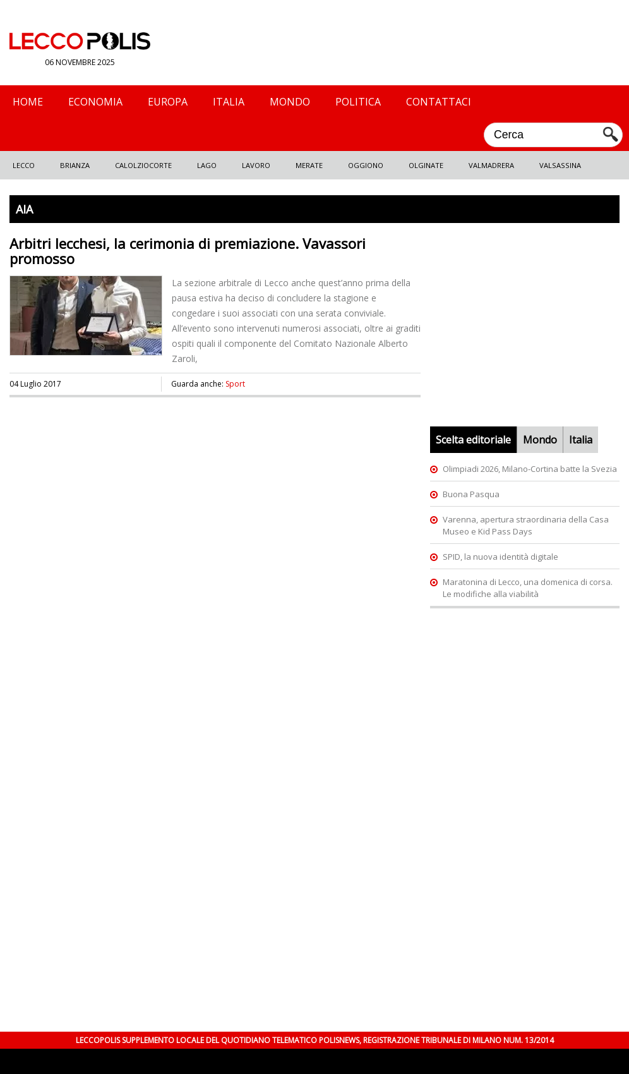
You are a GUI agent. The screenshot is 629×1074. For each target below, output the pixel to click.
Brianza (75, 165)
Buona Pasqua (471, 494)
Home (28, 102)
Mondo (290, 102)
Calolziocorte (143, 165)
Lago (207, 165)
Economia (95, 102)
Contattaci (438, 102)
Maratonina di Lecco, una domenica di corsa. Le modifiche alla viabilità (528, 588)
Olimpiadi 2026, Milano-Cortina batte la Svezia (530, 468)
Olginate (426, 165)
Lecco (24, 165)
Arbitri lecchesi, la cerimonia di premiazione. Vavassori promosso (187, 251)
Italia (228, 102)
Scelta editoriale (473, 440)
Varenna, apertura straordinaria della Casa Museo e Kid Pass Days (526, 525)
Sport (235, 383)
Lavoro (256, 165)
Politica (358, 102)
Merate (309, 165)
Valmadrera (491, 165)
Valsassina (560, 165)
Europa (168, 102)
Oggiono (365, 165)
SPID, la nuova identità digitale (500, 556)
